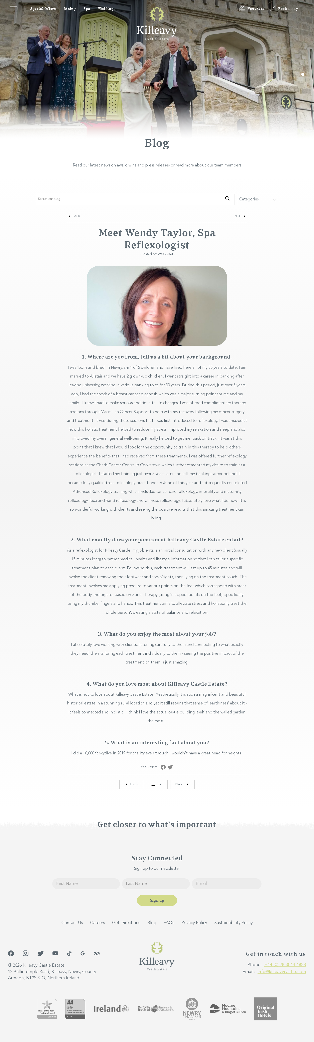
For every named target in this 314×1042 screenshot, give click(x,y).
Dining (70, 9)
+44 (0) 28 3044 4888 (285, 964)
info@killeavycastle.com (282, 971)
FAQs (169, 922)
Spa (87, 9)
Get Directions (126, 922)
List (157, 784)
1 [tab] (302, 63)
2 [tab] (302, 74)
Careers (97, 922)
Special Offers (43, 9)
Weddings (107, 9)
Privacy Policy (194, 922)
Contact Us (72, 922)
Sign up (157, 900)
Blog (151, 922)
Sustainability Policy (233, 922)
